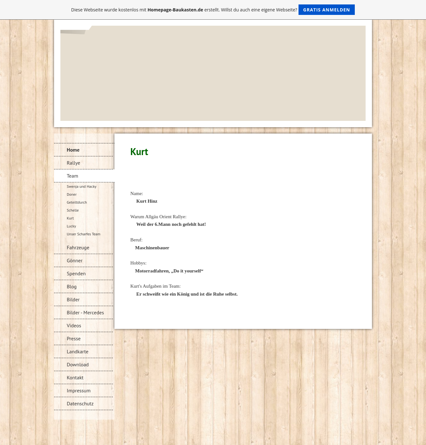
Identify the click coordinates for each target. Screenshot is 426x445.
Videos (74, 325)
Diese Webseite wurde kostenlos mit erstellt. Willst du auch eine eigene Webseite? (213, 9)
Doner (72, 194)
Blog (72, 286)
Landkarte (77, 351)
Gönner (74, 260)
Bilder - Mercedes (85, 312)
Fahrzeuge (78, 247)
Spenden (76, 273)
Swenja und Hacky (81, 186)
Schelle (73, 210)
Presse (74, 338)
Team (72, 176)
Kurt (70, 218)
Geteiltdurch (77, 202)
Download (78, 364)
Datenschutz (80, 403)
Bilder (73, 299)
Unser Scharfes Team (83, 234)
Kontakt (75, 377)
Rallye (73, 163)
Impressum (79, 390)
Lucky (71, 226)
